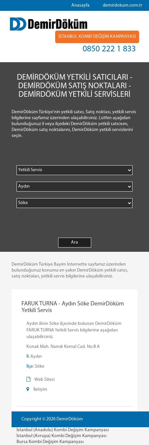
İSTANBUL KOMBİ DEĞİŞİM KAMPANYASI (97, 36)
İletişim (40, 389)
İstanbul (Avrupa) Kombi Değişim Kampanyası (61, 435)
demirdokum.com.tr (122, 5)
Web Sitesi (44, 379)
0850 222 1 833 (109, 49)
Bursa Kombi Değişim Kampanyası (50, 441)
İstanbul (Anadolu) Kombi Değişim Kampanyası (63, 430)
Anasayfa (80, 5)
